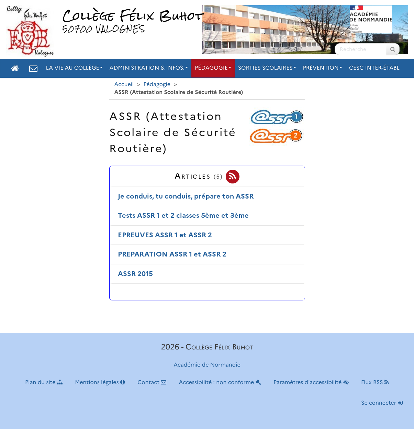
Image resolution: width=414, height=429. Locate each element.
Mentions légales (100, 382)
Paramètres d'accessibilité (311, 382)
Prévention (322, 68)
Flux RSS (375, 382)
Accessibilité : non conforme (220, 382)
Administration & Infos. (149, 68)
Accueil (124, 84)
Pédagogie (213, 68)
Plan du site (44, 382)
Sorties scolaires (267, 68)
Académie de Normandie (207, 365)
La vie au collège (74, 68)
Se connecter (381, 403)
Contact (151, 382)
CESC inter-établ (374, 68)
